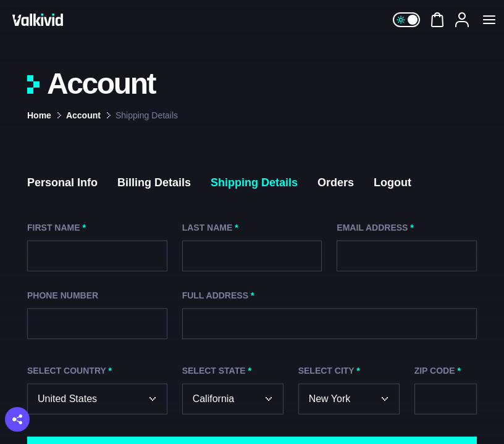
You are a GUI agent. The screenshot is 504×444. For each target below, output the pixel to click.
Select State (216, 371)
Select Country (69, 371)
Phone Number (62, 295)
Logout (392, 182)
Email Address (375, 227)
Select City (329, 371)
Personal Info (62, 182)
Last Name (210, 227)
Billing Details (154, 182)
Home (39, 115)
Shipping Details (254, 182)
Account (83, 115)
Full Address (218, 295)
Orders (335, 182)
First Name (56, 227)
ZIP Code (437, 371)
